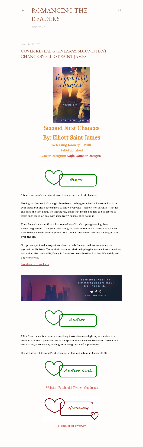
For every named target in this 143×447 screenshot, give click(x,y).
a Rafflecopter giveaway (72, 425)
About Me (38, 27)
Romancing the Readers (59, 14)
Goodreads (91, 387)
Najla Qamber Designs (84, 156)
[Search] (120, 9)
